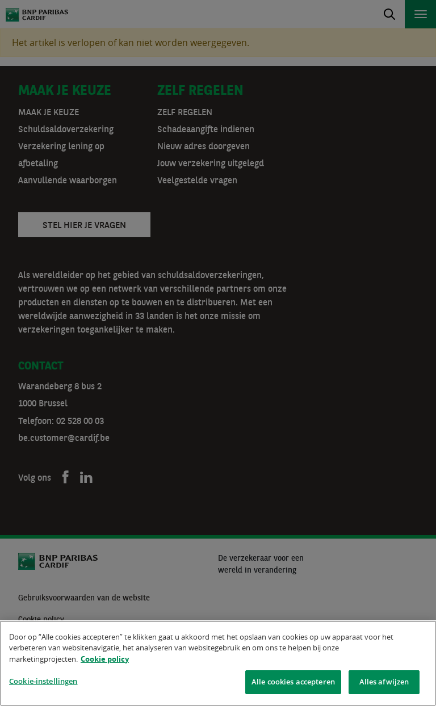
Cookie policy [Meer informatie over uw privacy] (105, 660)
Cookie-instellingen (43, 683)
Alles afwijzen (384, 683)
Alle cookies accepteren (293, 683)
